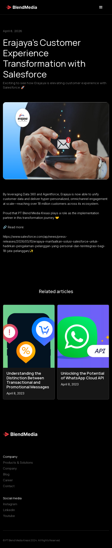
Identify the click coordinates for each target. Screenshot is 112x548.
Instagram (10, 508)
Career (8, 484)
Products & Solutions (18, 466)
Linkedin (9, 514)
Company (10, 472)
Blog (6, 478)
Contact (8, 490)
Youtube (9, 520)
